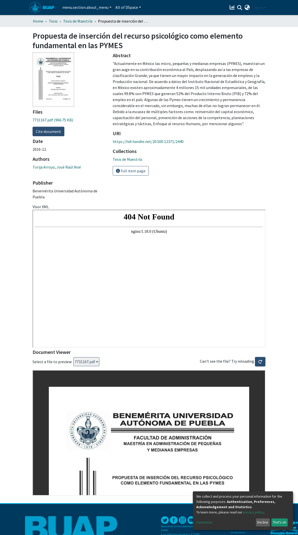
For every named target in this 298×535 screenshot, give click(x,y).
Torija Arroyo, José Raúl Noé (57, 167)
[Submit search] (239, 8)
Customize (204, 522)
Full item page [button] (130, 170)
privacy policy (253, 512)
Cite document (48, 131)
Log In (257, 7)
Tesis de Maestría (77, 21)
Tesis (53, 21)
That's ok (279, 522)
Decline (262, 522)
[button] (247, 8)
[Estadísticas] (232, 8)
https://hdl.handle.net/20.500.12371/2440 (148, 141)
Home (38, 21)
